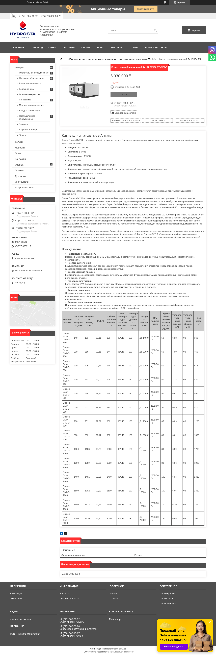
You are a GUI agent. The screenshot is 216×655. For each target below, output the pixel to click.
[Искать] (155, 30)
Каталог (114, 593)
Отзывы (19, 164)
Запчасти (24, 124)
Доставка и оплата (69, 598)
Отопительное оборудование (33, 72)
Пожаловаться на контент (121, 652)
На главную (16, 593)
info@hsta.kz (21, 242)
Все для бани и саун (29, 110)
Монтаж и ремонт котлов (31, 105)
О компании (16, 598)
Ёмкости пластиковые (30, 83)
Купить (123, 94)
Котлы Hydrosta (167, 593)
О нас (100, 47)
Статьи (134, 47)
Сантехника (25, 99)
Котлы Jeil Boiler (167, 603)
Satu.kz (122, 649)
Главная (18, 47)
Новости (20, 147)
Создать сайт (33, 2)
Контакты (117, 47)
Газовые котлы (77, 59)
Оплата (86, 47)
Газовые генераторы (29, 94)
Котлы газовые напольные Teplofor (138, 59)
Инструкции (22, 181)
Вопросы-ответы (156, 47)
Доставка (69, 47)
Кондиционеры (26, 89)
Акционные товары (28, 129)
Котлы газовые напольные (102, 59)
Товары (35, 47)
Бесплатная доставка (125, 113)
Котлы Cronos (166, 598)
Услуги (51, 47)
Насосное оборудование (31, 78)
